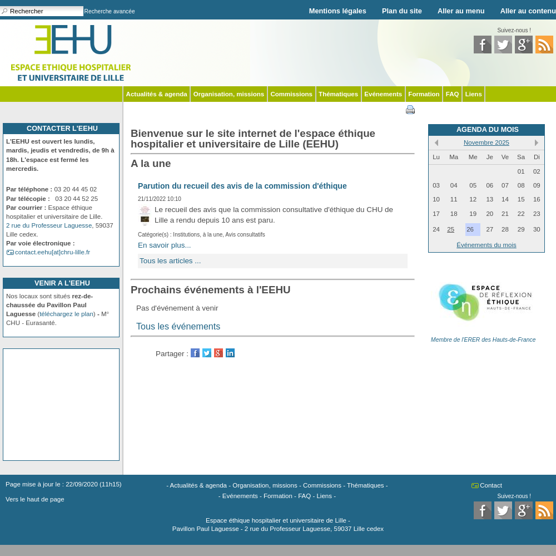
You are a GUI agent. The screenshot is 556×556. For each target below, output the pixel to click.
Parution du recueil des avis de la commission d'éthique (242, 185)
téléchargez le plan (66, 314)
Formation (423, 94)
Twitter (206, 352)
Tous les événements (178, 326)
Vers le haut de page (35, 499)
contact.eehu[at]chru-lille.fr (52, 252)
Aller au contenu (528, 11)
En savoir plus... (164, 245)
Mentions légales (337, 11)
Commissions (291, 94)
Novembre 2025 (486, 142)
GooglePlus (218, 352)
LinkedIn (230, 352)
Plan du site (402, 11)
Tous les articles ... (170, 261)
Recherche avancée (110, 11)
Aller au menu (461, 11)
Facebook (195, 352)
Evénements (383, 94)
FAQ (452, 94)
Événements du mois (486, 245)
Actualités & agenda (156, 94)
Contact (491, 485)
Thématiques (338, 94)
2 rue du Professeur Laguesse (49, 225)
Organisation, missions (228, 94)
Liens (473, 94)
